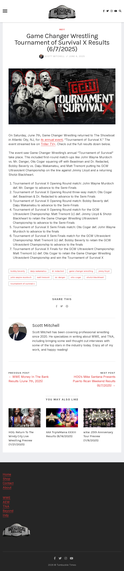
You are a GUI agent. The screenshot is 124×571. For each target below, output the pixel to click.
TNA (6, 506)
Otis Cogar (76, 277)
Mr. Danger (60, 277)
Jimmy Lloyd (104, 271)
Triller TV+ (48, 144)
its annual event (52, 139)
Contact (8, 483)
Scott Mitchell (52, 56)
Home (7, 474)
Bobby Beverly (18, 271)
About (7, 487)
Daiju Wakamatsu (38, 271)
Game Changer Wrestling (81, 271)
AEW (6, 502)
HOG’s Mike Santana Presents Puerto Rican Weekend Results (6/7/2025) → (94, 381)
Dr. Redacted (58, 271)
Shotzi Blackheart (95, 277)
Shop (6, 479)
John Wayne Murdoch (21, 277)
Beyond (8, 511)
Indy (62, 29)
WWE (6, 497)
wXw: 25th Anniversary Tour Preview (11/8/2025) (98, 436)
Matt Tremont (43, 277)
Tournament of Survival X (23, 283)
